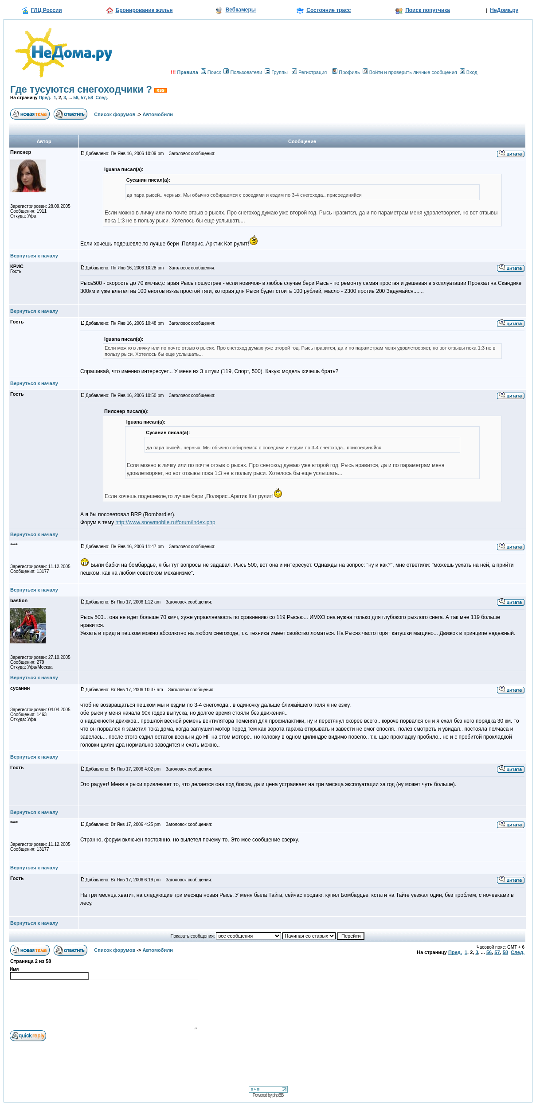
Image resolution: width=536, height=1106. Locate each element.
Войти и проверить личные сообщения (410, 72)
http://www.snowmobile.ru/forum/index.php (165, 522)
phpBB (277, 1095)
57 (83, 97)
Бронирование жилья (144, 10)
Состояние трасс (328, 10)
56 (75, 97)
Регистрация (309, 72)
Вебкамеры (241, 10)
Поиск (211, 72)
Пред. (45, 97)
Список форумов (114, 114)
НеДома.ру (504, 10)
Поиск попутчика (427, 10)
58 (90, 97)
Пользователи (242, 72)
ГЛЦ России (46, 10)
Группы (276, 72)
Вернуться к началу (34, 255)
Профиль (346, 72)
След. (101, 97)
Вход (468, 72)
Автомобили (158, 114)
